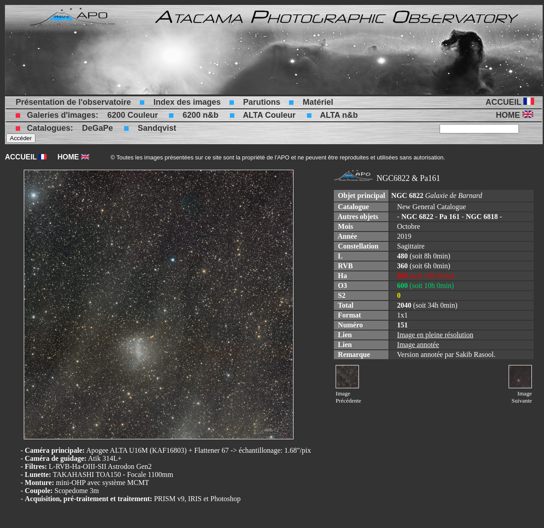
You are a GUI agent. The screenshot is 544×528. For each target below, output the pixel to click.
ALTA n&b (339, 115)
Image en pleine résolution (435, 335)
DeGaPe (97, 128)
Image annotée (418, 344)
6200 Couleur (132, 115)
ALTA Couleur (269, 115)
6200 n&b (200, 115)
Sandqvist (157, 128)
